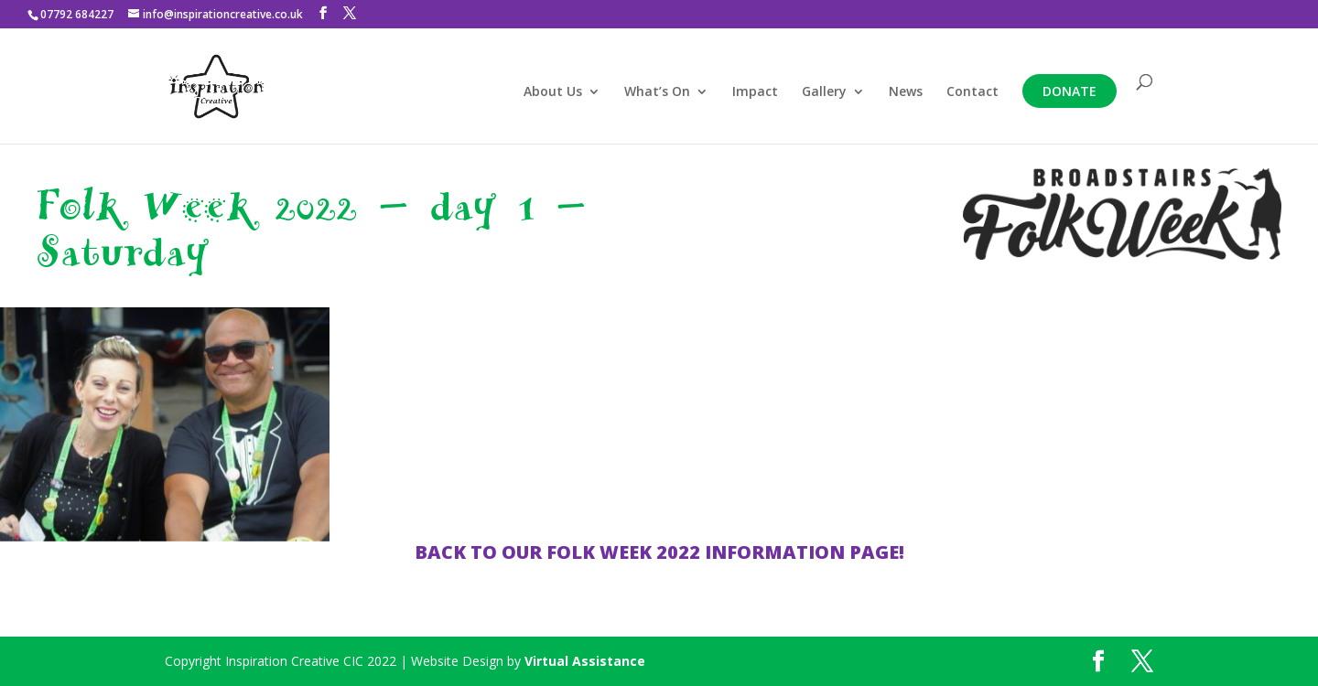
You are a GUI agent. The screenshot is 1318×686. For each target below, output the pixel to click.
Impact (755, 92)
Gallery (824, 92)
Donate (1070, 91)
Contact (972, 92)
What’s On (657, 92)
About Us (553, 92)
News (906, 92)
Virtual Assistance (584, 661)
